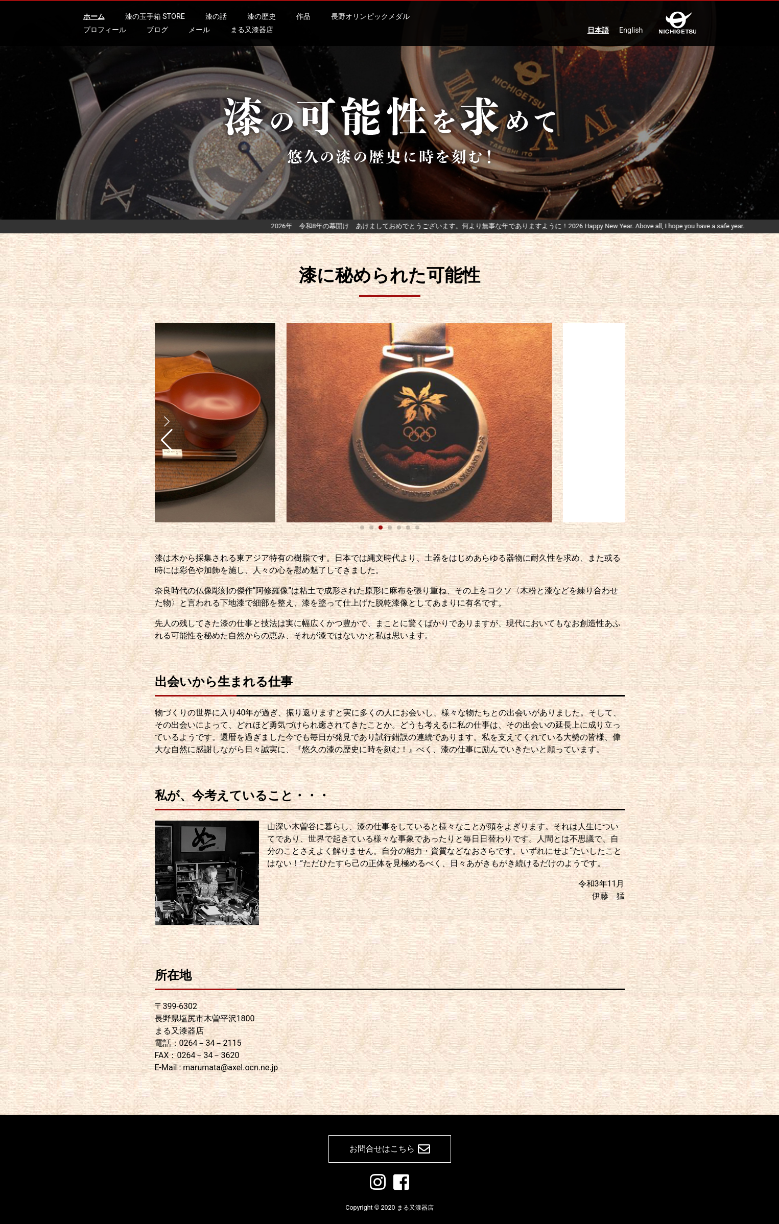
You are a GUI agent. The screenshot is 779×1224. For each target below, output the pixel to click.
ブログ (157, 29)
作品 (303, 16)
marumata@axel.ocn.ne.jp (230, 1067)
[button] (167, 427)
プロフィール (104, 29)
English (631, 30)
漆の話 (216, 17)
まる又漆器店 (251, 29)
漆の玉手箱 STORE (155, 16)
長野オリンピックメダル (370, 16)
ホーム (94, 16)
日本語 (598, 30)
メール (199, 29)
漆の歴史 (261, 16)
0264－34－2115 (210, 1043)
